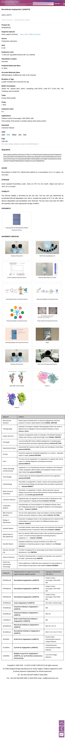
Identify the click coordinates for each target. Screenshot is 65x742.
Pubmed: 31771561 (54, 515)
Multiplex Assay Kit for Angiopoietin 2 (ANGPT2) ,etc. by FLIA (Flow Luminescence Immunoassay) (28, 656)
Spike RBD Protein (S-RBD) (17, 385)
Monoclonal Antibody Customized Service (47, 299)
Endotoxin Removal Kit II (16, 364)
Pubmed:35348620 (52, 565)
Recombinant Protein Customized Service (16, 299)
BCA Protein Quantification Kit (47, 256)
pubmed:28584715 (24, 463)
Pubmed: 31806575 (25, 523)
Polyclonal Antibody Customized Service (16, 321)
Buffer (47, 342)
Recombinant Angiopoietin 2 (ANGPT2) (26, 580)
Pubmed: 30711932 (49, 501)
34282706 (40, 558)
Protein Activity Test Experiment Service (47, 321)
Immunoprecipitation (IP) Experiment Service (16, 342)
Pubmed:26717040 (55, 443)
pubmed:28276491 (35, 455)
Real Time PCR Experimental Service (47, 364)
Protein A (17, 407)
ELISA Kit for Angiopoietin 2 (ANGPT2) (26, 639)
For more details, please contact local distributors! (20, 144)
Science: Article (24, 431)
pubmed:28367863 (24, 449)
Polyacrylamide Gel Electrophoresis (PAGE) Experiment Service (17, 229)
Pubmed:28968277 (27, 486)
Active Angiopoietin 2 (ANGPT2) (24, 603)
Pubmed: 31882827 (54, 529)
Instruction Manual (8, 128)
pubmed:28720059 (24, 478)
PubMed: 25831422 (55, 437)
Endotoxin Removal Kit (17, 256)
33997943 (34, 552)
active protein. (41, 121)
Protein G (47, 385)
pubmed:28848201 (36, 472)
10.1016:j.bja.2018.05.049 (35, 495)
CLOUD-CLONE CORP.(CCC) (34, 665)
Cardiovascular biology (22, 20)
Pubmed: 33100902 (36, 538)
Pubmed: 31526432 (31, 509)
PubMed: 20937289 (51, 423)
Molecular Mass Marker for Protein (47, 277)
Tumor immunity (7, 20)
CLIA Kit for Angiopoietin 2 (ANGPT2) (26, 647)
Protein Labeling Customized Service (16, 277)
